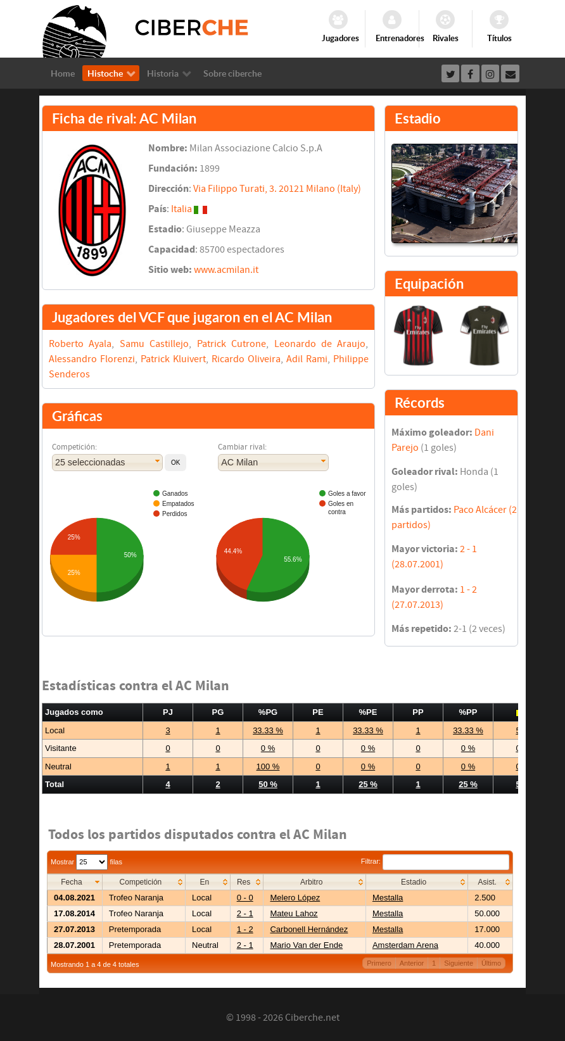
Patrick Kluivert (173, 359)
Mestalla (387, 897)
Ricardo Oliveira (246, 359)
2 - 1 (245, 913)
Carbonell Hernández (309, 929)
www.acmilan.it (226, 269)
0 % (268, 748)
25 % (368, 784)
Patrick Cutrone (231, 344)
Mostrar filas (86, 862)
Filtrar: (435, 861)
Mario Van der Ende (306, 945)
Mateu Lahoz (293, 913)
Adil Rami (306, 359)
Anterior (412, 963)
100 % (268, 766)
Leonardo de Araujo (320, 344)
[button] (175, 462)
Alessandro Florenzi (92, 359)
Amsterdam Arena (405, 945)
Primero (379, 963)
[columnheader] (75, 882)
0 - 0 (245, 897)
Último (491, 963)
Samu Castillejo (154, 344)
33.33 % (268, 730)
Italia (181, 209)
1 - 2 (245, 929)
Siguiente (458, 963)
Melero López (295, 897)
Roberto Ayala (80, 344)
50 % (267, 784)
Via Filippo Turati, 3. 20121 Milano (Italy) (277, 188)
